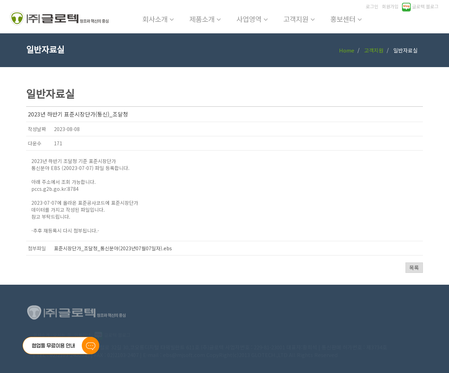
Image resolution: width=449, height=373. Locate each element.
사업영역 (252, 19)
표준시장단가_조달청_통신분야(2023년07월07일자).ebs (113, 248)
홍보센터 (346, 19)
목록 (414, 267)
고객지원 (299, 19)
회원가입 (390, 6)
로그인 (372, 6)
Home (346, 50)
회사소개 (158, 19)
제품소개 (205, 19)
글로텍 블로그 (420, 6)
